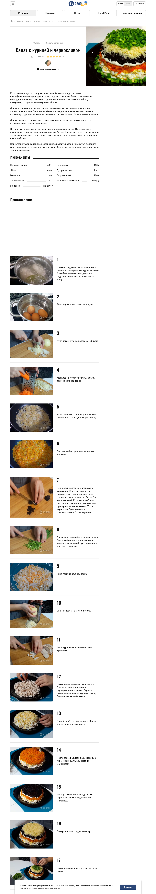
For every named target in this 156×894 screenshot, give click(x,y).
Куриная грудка (18, 165)
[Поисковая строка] (140, 4)
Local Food (103, 13)
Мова (120, 4)
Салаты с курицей (40, 21)
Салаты (28, 21)
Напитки (50, 13)
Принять (128, 887)
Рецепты (23, 13)
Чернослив (63, 165)
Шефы (76, 13)
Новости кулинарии (131, 13)
